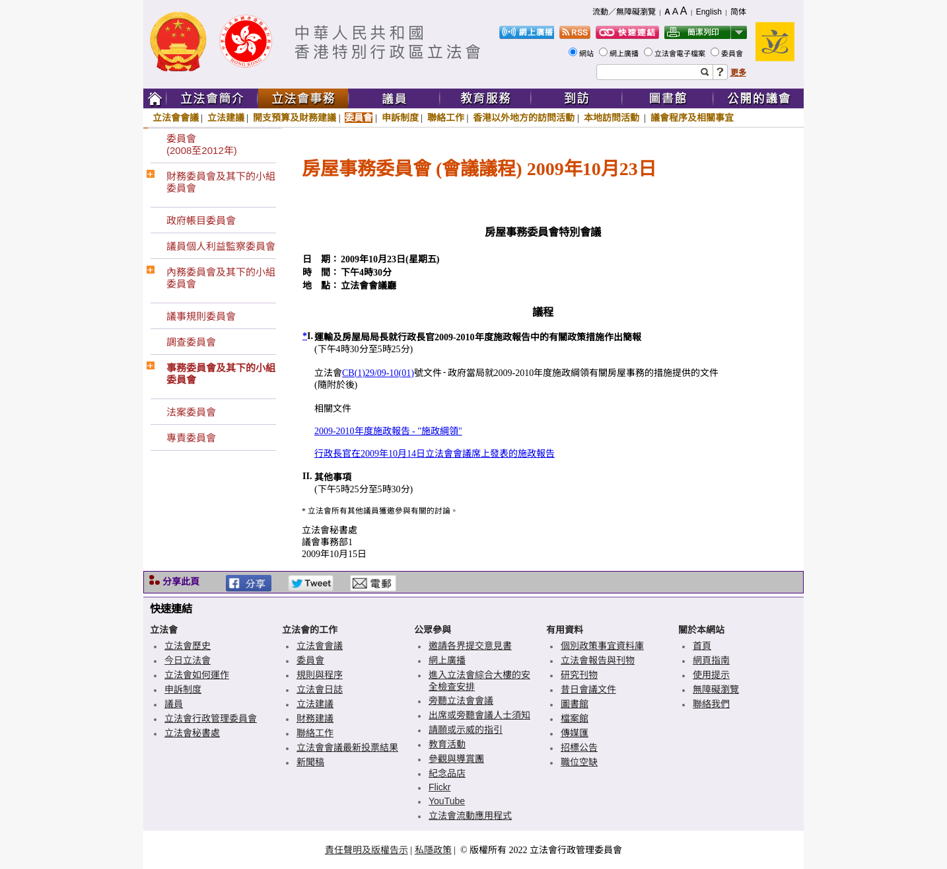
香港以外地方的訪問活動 (524, 117)
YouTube (447, 801)
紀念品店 (447, 773)
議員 (173, 704)
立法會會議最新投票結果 (347, 747)
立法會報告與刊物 (598, 660)
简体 (738, 12)
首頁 (702, 645)
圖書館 (574, 704)
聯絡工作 (445, 117)
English (709, 12)
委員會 (733, 53)
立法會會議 (176, 117)
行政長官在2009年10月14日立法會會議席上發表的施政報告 (434, 454)
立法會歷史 (187, 645)
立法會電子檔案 (680, 53)
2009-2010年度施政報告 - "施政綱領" (388, 431)
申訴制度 (400, 117)
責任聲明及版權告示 (366, 850)
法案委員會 (191, 412)
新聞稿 (310, 762)
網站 (587, 53)
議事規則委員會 (201, 316)
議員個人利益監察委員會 (220, 246)
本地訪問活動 (613, 117)
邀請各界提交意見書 (470, 645)
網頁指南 (711, 660)
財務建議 (315, 718)
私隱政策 (433, 850)
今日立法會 (187, 660)
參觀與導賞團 (456, 758)
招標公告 (579, 747)
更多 (738, 72)
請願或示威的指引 (466, 729)
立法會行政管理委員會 (210, 718)
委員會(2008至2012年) (201, 144)
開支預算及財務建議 (294, 117)
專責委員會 (191, 437)
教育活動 (447, 744)
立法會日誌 (320, 689)
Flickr (439, 787)
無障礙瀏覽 (716, 689)
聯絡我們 (711, 704)
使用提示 (711, 674)
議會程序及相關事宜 (692, 117)
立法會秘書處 (192, 733)
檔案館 (574, 718)
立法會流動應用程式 (470, 815)
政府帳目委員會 (201, 220)
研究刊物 (579, 674)
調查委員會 (191, 342)
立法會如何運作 (196, 674)
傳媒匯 (574, 733)
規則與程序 (320, 674)
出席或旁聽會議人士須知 (479, 715)
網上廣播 (625, 53)
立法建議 (225, 117)
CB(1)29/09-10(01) (378, 373)
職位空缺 (579, 762)
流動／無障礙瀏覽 (624, 12)
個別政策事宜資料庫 (602, 645)
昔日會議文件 (588, 689)
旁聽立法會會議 (461, 700)
